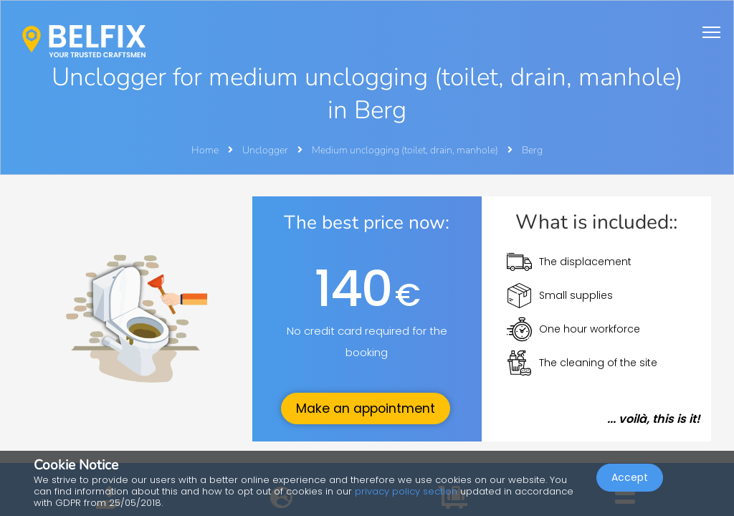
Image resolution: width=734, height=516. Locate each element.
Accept (629, 477)
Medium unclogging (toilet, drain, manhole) (406, 150)
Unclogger (266, 150)
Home (205, 150)
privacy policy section (406, 491)
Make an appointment (365, 408)
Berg (532, 150)
